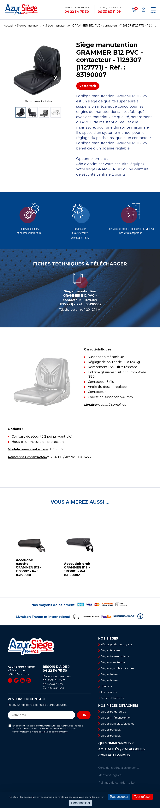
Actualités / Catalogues (121, 753)
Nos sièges (108, 638)
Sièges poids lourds (114, 714)
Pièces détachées (113, 700)
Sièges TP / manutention (118, 720)
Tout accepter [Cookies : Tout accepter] (119, 796)
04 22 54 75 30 (77, 12)
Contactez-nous (53, 687)
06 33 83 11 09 (109, 12)
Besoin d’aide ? (67, 669)
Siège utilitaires (111, 650)
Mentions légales (109, 779)
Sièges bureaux (111, 681)
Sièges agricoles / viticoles (119, 669)
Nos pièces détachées (118, 708)
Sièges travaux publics (116, 657)
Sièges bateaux (111, 675)
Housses (107, 688)
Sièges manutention (115, 663)
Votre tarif (87, 86)
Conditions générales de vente (118, 771)
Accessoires (109, 694)
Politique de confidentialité (116, 786)
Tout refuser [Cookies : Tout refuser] (142, 796)
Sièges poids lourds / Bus (118, 644)
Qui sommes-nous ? (115, 747)
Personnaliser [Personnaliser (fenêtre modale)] (80, 803)
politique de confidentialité (53, 731)
